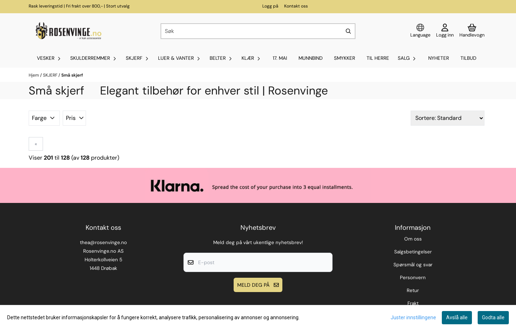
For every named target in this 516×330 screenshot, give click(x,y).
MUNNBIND (310, 58)
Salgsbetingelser (413, 252)
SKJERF (50, 75)
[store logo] (68, 31)
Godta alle (493, 317)
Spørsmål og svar (413, 265)
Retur (413, 290)
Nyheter (438, 58)
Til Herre (378, 58)
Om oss (413, 239)
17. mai (280, 58)
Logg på (270, 6)
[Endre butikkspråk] (420, 31)
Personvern (413, 278)
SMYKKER (344, 58)
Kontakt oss (296, 6)
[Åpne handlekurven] (472, 31)
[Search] (348, 31)
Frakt (413, 303)
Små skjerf (72, 75)
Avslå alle (457, 317)
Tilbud (468, 58)
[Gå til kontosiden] (445, 31)
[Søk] (258, 31)
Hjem (34, 75)
